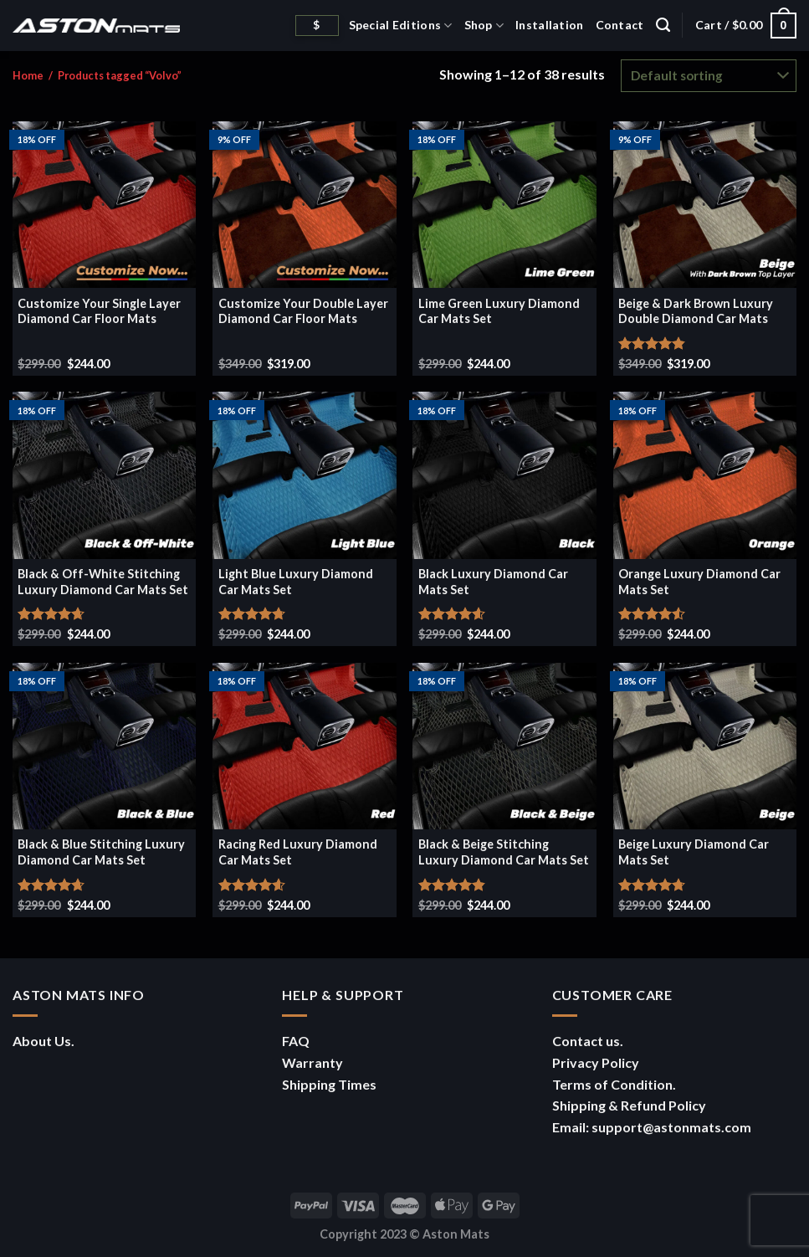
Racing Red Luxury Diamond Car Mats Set (297, 852)
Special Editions (401, 25)
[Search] (663, 25)
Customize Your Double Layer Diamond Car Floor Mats (303, 311)
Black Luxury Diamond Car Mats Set (493, 582)
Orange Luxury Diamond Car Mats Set (699, 582)
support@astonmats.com (671, 1127)
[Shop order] (708, 75)
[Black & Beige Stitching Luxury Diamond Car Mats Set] (504, 746)
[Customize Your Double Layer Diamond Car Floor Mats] (304, 204)
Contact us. (587, 1041)
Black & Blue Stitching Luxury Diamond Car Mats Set (101, 852)
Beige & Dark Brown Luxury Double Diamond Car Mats (695, 311)
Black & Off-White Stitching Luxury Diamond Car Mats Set (103, 582)
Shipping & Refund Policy (629, 1105)
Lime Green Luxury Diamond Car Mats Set (499, 311)
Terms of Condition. (614, 1084)
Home (28, 75)
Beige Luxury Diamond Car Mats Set (693, 852)
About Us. (43, 1041)
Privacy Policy (595, 1062)
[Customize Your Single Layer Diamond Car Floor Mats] (105, 204)
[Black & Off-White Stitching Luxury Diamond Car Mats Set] (105, 475)
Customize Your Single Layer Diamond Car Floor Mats (99, 311)
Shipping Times (329, 1084)
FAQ (296, 1041)
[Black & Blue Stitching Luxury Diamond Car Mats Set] (105, 746)
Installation (549, 25)
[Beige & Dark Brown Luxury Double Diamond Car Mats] (705, 204)
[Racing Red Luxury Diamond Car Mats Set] (304, 746)
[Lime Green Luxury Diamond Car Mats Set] (504, 204)
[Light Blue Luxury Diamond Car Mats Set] (304, 475)
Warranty (312, 1062)
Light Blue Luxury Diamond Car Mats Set (295, 582)
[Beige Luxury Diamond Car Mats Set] (705, 746)
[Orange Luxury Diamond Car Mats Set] (705, 475)
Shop (484, 25)
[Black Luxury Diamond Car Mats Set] (504, 475)
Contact (620, 25)
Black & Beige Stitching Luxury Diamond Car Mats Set (503, 852)
